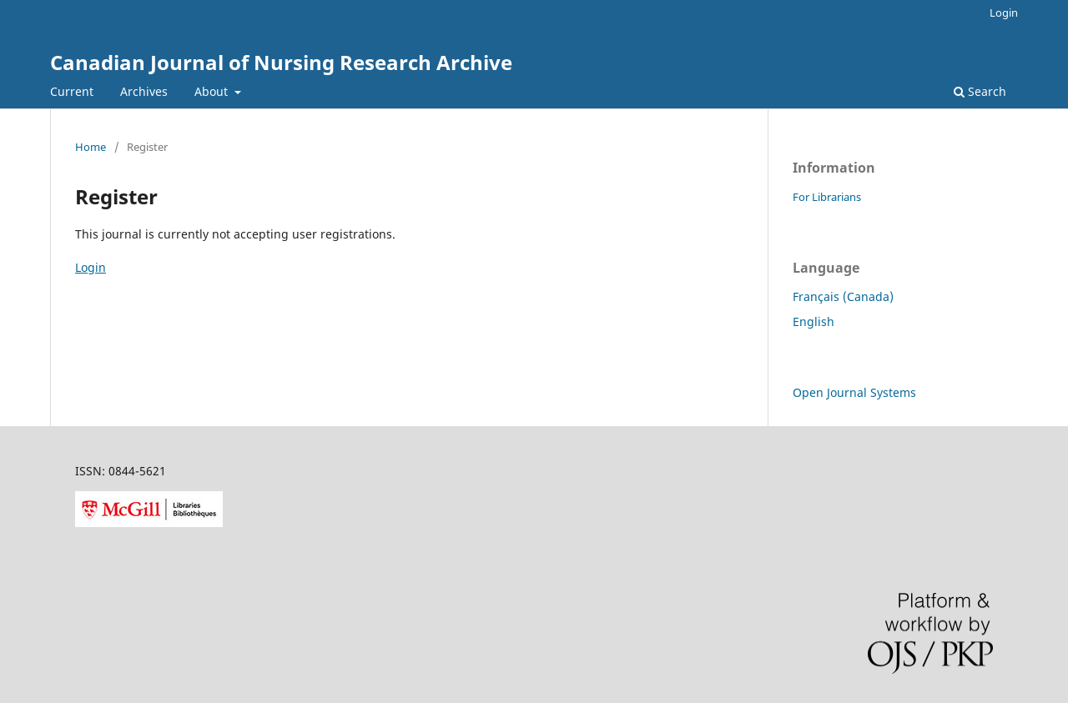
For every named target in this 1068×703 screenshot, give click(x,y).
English (813, 321)
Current (71, 91)
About (212, 91)
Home (90, 146)
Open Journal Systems (854, 392)
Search (980, 91)
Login (1004, 12)
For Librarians (827, 196)
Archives (144, 91)
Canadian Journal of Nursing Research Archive (281, 62)
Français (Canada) (843, 296)
